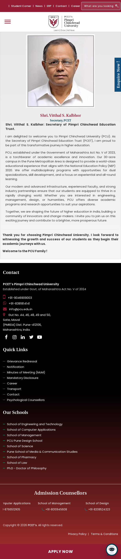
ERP (49, 6)
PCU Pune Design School (24, 441)
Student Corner (21, 6)
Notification (15, 367)
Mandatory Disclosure (22, 378)
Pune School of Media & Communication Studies (42, 452)
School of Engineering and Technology (34, 424)
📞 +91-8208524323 (100, 509)
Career (75, 6)
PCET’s (32, 525)
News (38, 6)
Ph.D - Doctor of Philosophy (26, 468)
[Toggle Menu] (8, 21)
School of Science (20, 446)
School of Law (17, 463)
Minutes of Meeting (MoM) (26, 372)
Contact (61, 6)
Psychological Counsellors (26, 400)
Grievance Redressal (22, 361)
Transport (14, 389)
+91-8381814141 (16, 303)
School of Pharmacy (21, 457)
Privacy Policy (77, 534)
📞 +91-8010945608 (57, 509)
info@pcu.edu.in (17, 309)
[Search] (100, 6)
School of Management (24, 435)
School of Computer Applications (31, 430)
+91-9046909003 (17, 298)
